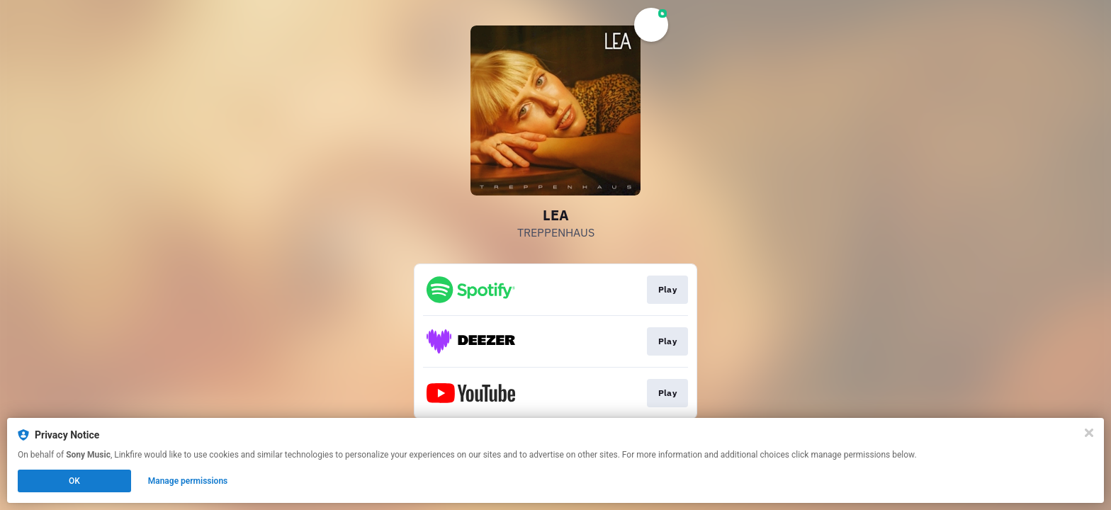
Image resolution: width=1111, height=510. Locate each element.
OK (74, 481)
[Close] (1089, 432)
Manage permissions (188, 481)
